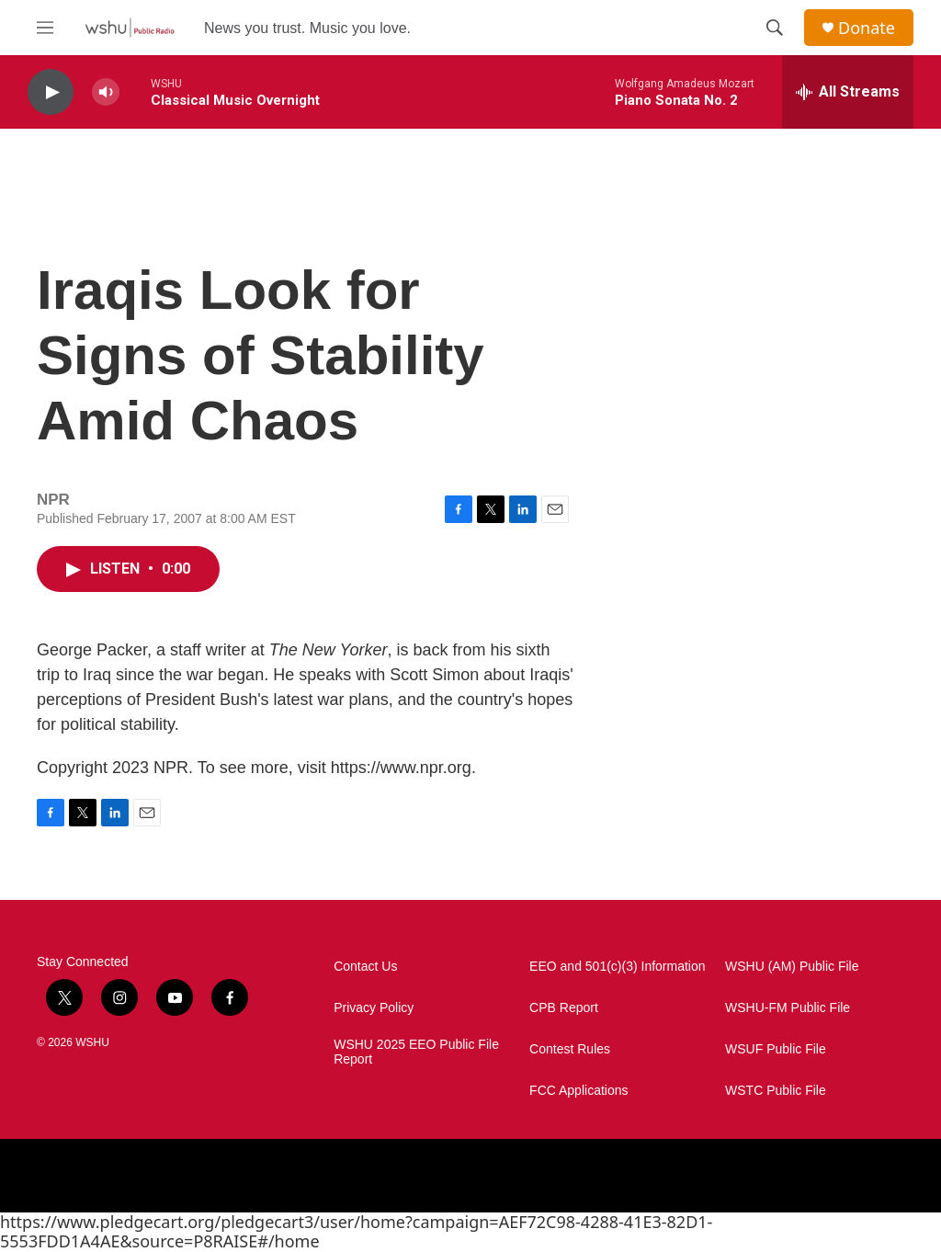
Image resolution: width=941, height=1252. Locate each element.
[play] (50, 92)
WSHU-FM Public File (787, 1008)
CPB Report (563, 1008)
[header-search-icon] (774, 27)
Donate (866, 28)
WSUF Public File (775, 1049)
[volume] (105, 92)
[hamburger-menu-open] (45, 27)
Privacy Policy (374, 1008)
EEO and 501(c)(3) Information (617, 966)
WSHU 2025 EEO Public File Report (416, 1052)
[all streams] (847, 92)
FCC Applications (578, 1091)
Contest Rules (569, 1049)
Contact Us (365, 966)
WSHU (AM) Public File (791, 966)
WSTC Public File (775, 1091)
